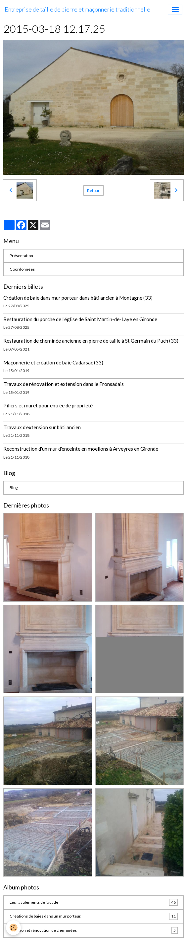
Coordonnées (22, 269)
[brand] (77, 9)
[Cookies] (13, 927)
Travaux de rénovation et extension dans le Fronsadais (63, 384)
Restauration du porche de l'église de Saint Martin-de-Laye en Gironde (80, 319)
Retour (93, 190)
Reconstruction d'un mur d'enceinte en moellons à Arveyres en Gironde (80, 449)
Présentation (21, 255)
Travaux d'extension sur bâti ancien (42, 427)
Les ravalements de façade (94, 902)
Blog (14, 487)
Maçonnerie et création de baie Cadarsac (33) (53, 362)
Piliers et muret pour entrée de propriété (48, 405)
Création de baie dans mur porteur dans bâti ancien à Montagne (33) (78, 298)
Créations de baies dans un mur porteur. (94, 916)
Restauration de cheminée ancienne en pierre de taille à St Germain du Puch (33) (90, 341)
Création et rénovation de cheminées (94, 930)
